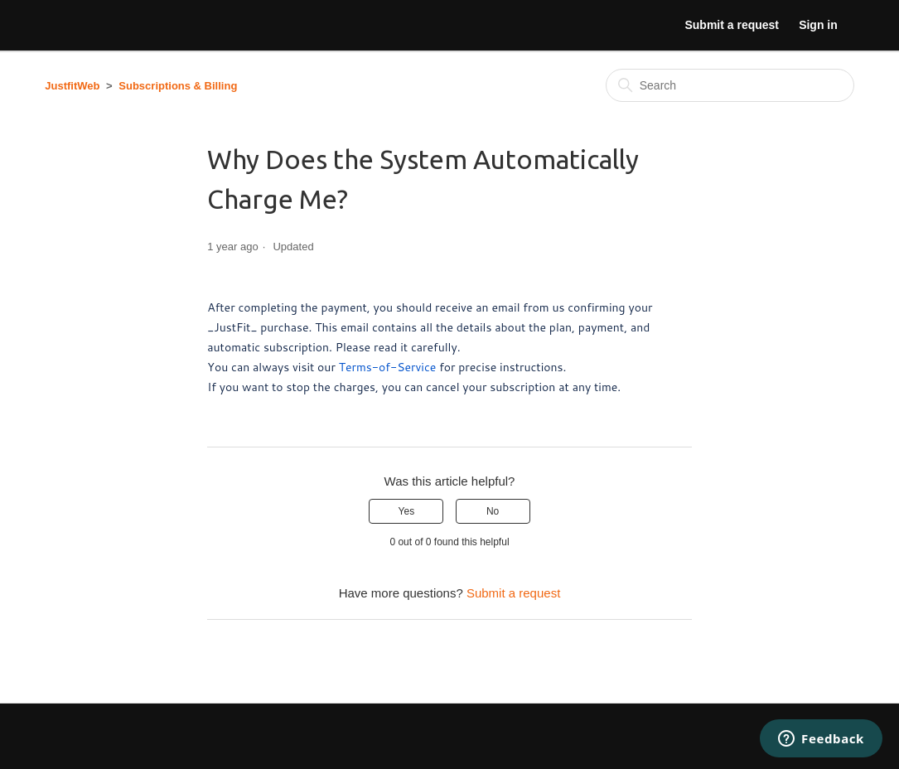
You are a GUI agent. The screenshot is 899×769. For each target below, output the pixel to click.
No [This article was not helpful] (492, 511)
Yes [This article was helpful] (407, 511)
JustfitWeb (72, 86)
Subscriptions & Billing (177, 86)
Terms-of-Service (388, 367)
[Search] (730, 85)
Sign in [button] (818, 24)
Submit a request (732, 24)
